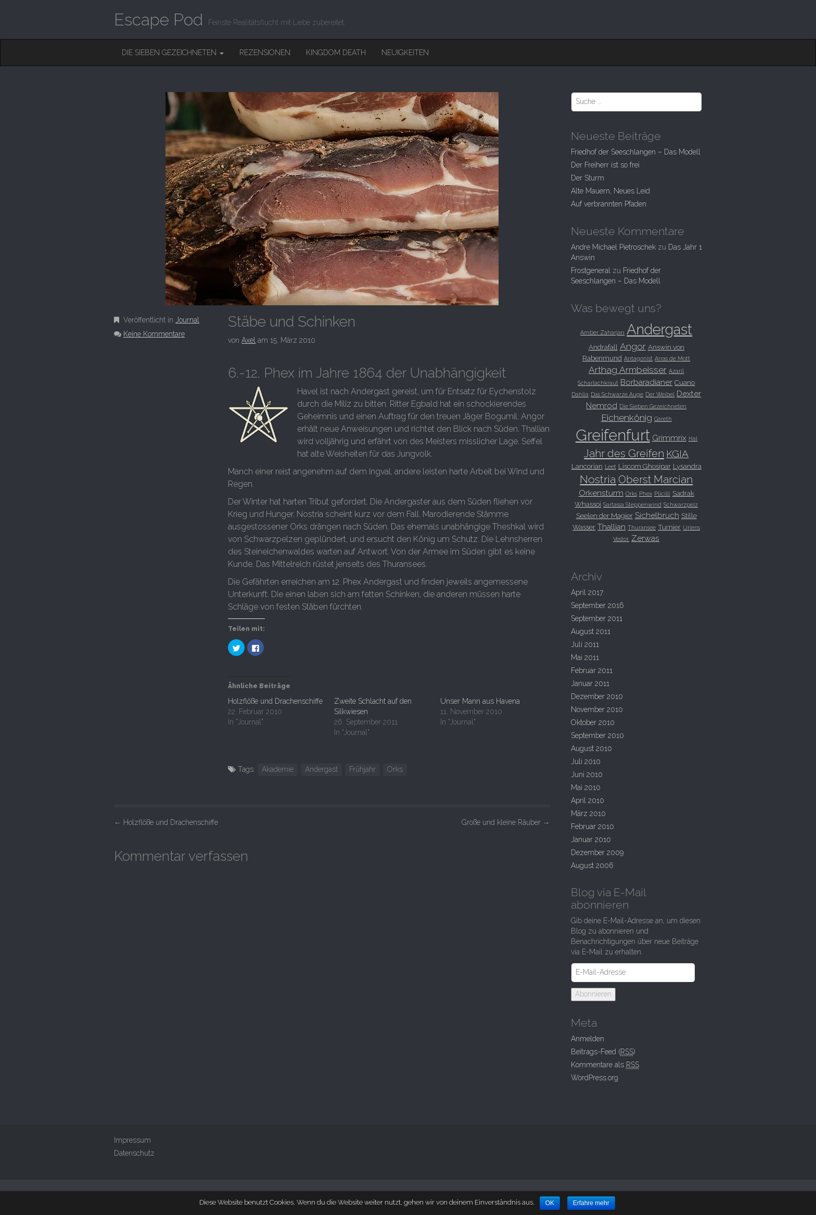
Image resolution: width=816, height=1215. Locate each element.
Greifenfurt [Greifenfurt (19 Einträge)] (613, 435)
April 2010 (587, 800)
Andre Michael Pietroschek (613, 247)
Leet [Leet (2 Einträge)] (610, 466)
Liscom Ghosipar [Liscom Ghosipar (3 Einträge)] (644, 466)
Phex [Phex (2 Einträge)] (645, 493)
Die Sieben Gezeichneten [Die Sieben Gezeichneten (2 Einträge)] (652, 406)
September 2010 (597, 735)
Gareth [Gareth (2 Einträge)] (663, 419)
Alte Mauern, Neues (610, 191)
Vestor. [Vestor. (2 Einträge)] (621, 539)
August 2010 (591, 748)
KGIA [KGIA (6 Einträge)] (677, 453)
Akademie (278, 769)
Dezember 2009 (597, 852)
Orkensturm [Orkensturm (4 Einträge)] (601, 493)
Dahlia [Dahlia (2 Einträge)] (580, 394)
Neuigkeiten (405, 52)
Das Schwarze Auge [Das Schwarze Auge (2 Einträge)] (617, 394)
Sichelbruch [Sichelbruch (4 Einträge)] (657, 515)
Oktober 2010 (593, 722)
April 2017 (587, 592)
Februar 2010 (592, 826)
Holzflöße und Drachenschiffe (275, 701)
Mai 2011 (585, 657)
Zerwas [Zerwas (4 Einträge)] (645, 538)
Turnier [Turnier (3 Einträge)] (669, 527)
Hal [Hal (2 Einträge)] (692, 438)
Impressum (132, 1140)
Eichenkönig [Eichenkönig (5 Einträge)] (626, 417)
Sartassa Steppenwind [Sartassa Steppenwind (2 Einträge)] (632, 504)
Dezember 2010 (597, 696)
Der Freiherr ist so (605, 165)
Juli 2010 (586, 761)
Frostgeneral (590, 270)
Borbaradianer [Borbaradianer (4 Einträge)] (646, 382)
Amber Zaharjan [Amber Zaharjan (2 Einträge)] (602, 332)
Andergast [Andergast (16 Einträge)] (659, 329)
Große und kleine (506, 822)
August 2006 (592, 865)
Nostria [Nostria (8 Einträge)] (598, 479)
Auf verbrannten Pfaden (608, 204)
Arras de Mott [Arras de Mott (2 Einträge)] (672, 358)
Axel (248, 340)
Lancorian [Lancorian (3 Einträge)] (587, 466)
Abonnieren (593, 994)
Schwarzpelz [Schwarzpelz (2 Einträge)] (681, 504)
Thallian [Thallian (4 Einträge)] (611, 527)
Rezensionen (264, 52)
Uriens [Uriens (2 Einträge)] (691, 527)
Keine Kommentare (154, 334)
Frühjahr (362, 769)
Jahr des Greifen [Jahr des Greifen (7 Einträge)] (624, 453)
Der (587, 178)
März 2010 (588, 813)
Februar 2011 (592, 670)
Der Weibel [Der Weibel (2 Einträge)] (659, 394)
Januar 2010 (591, 839)
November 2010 (597, 709)
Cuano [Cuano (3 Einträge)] (684, 382)
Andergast (321, 769)
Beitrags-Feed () (603, 1052)
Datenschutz (134, 1153)
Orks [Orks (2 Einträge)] (631, 493)
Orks (395, 769)
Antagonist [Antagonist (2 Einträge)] (638, 358)
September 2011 (596, 618)
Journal (187, 320)
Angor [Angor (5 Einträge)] (633, 346)
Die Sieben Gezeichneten (173, 52)
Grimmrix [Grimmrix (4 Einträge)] (669, 438)
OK (549, 1203)
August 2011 (590, 631)
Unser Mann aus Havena (480, 701)
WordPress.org (594, 1078)
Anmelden (587, 1039)
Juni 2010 (587, 774)
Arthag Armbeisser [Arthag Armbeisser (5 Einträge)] (628, 370)
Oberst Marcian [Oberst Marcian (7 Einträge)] (655, 479)
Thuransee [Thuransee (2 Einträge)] (642, 527)
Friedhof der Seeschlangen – (635, 152)
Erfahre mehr (591, 1203)
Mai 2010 (586, 787)
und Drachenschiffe (166, 822)
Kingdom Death (336, 52)
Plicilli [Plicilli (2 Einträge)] (662, 493)
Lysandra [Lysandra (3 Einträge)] (687, 466)
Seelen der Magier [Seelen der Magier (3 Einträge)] (604, 515)
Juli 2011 (585, 644)
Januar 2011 (590, 683)
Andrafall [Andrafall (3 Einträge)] (603, 347)
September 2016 (597, 605)
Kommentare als (605, 1065)
